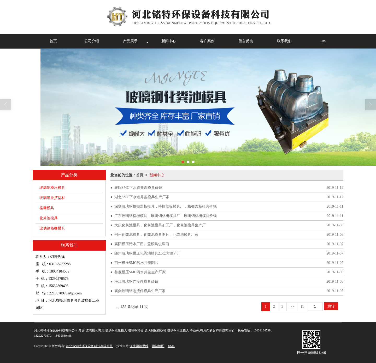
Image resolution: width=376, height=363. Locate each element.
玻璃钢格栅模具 (52, 228)
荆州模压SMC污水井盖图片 (136, 263)
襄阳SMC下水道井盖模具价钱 (138, 188)
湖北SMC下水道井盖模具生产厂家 (142, 197)
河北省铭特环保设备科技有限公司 (89, 346)
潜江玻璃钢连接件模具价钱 (136, 281)
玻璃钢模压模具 (52, 188)
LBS (322, 41)
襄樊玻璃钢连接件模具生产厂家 (140, 291)
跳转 (331, 306)
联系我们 (284, 41)
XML (171, 346)
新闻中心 (168, 41)
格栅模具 (46, 208)
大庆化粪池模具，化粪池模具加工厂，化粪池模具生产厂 (160, 225)
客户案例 (207, 41)
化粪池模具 (48, 218)
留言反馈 (245, 41)
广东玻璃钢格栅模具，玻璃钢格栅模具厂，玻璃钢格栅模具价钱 (165, 216)
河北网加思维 (139, 346)
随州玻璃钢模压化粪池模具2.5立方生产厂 (147, 253)
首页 (53, 41)
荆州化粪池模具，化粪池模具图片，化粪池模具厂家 (156, 235)
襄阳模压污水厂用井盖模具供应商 (141, 244)
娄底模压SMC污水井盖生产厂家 (140, 272)
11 (302, 306)
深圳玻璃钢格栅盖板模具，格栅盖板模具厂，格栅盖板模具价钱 (165, 206)
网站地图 (158, 346)
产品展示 (130, 41)
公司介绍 (91, 41)
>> (292, 306)
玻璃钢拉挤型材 (52, 198)
